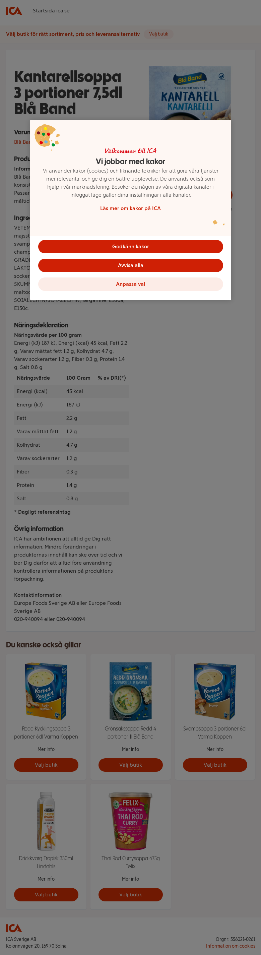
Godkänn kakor (130, 246)
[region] (130, 210)
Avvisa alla (130, 265)
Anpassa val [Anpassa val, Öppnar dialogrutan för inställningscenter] (130, 284)
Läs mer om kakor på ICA (130, 208)
